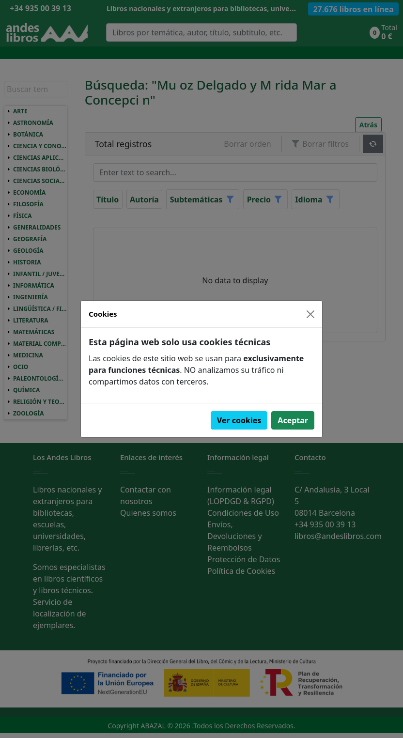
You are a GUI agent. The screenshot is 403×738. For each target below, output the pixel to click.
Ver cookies (239, 420)
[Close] (310, 314)
